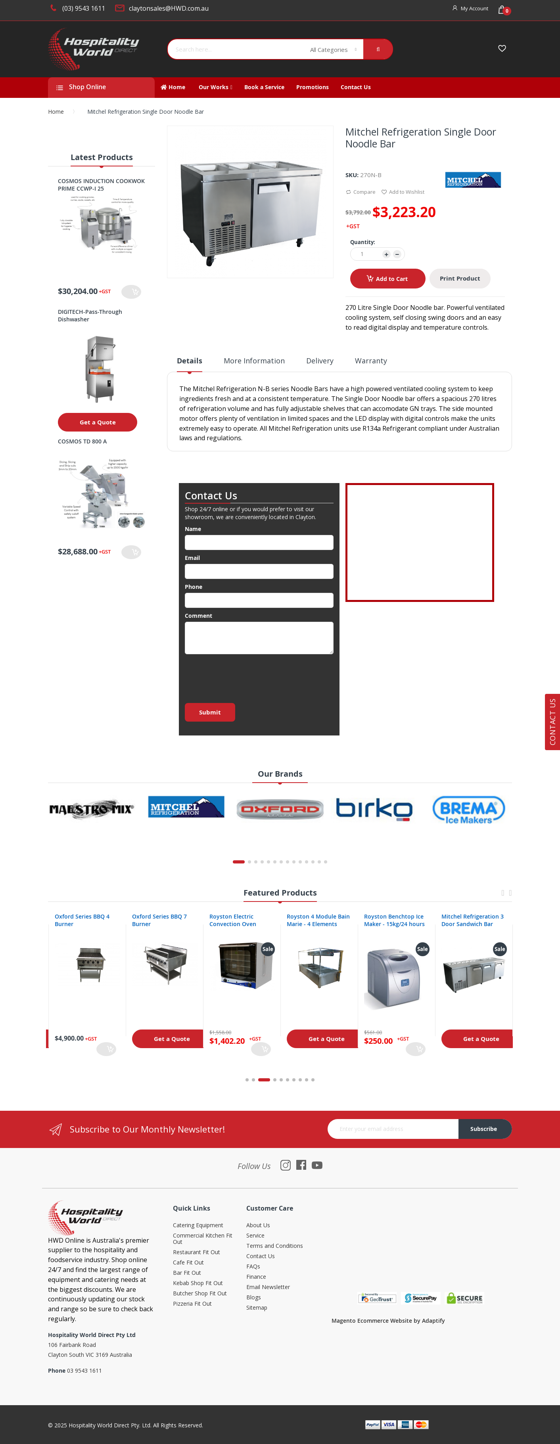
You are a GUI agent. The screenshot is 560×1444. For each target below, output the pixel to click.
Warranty (371, 360)
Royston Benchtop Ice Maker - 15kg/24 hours (471, 920)
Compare (360, 192)
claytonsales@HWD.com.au (169, 8)
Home (56, 111)
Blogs (253, 1297)
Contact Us (260, 1256)
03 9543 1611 (84, 1370)
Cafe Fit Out (188, 1262)
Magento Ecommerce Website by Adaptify (388, 1320)
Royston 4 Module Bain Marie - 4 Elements (394, 920)
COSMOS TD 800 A (82, 441)
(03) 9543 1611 (83, 8)
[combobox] (236, 49)
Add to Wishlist (402, 192)
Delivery (320, 360)
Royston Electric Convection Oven (309, 920)
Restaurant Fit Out (196, 1252)
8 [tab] (300, 1079)
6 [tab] (287, 1079)
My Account (474, 8)
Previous (503, 896)
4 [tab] (274, 1079)
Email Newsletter (268, 1287)
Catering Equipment (198, 1225)
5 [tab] (281, 1079)
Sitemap (256, 1308)
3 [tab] (268, 1079)
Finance (256, 1277)
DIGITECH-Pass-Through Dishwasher (90, 315)
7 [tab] (293, 1079)
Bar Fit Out (187, 1273)
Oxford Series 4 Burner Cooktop (85, 920)
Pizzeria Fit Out (192, 1304)
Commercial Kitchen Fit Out (202, 1238)
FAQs (253, 1266)
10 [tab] (313, 1079)
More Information (254, 360)
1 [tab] (247, 1079)
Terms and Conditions (274, 1246)
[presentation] (245, 676)
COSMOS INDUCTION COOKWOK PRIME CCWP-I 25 (101, 184)
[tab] (189, 364)
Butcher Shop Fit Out (200, 1293)
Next (510, 896)
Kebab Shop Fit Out (198, 1283)
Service (255, 1235)
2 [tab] (258, 1079)
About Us (258, 1225)
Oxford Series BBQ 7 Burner (236, 920)
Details (189, 361)
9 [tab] (306, 1079)
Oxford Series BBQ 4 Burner (158, 920)
